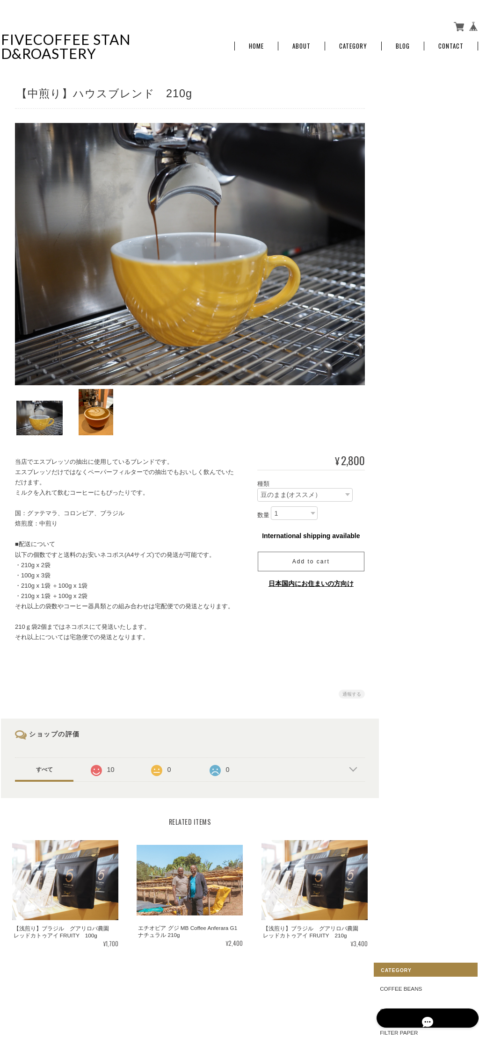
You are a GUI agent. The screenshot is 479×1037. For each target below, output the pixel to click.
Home (256, 43)
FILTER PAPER (412, 139)
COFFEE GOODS (415, 204)
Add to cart (307, 556)
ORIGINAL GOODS (417, 226)
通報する (348, 688)
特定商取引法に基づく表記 (426, 300)
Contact (451, 43)
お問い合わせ (410, 322)
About (301, 43)
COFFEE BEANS (414, 95)
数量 (260, 509)
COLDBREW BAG (415, 182)
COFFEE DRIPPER (417, 117)
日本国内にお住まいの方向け (307, 578)
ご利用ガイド (410, 279)
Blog (403, 43)
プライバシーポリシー (374, 990)
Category (353, 43)
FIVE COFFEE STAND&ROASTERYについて (281, 990)
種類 (260, 478)
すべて (44, 764)
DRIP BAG (406, 161)
